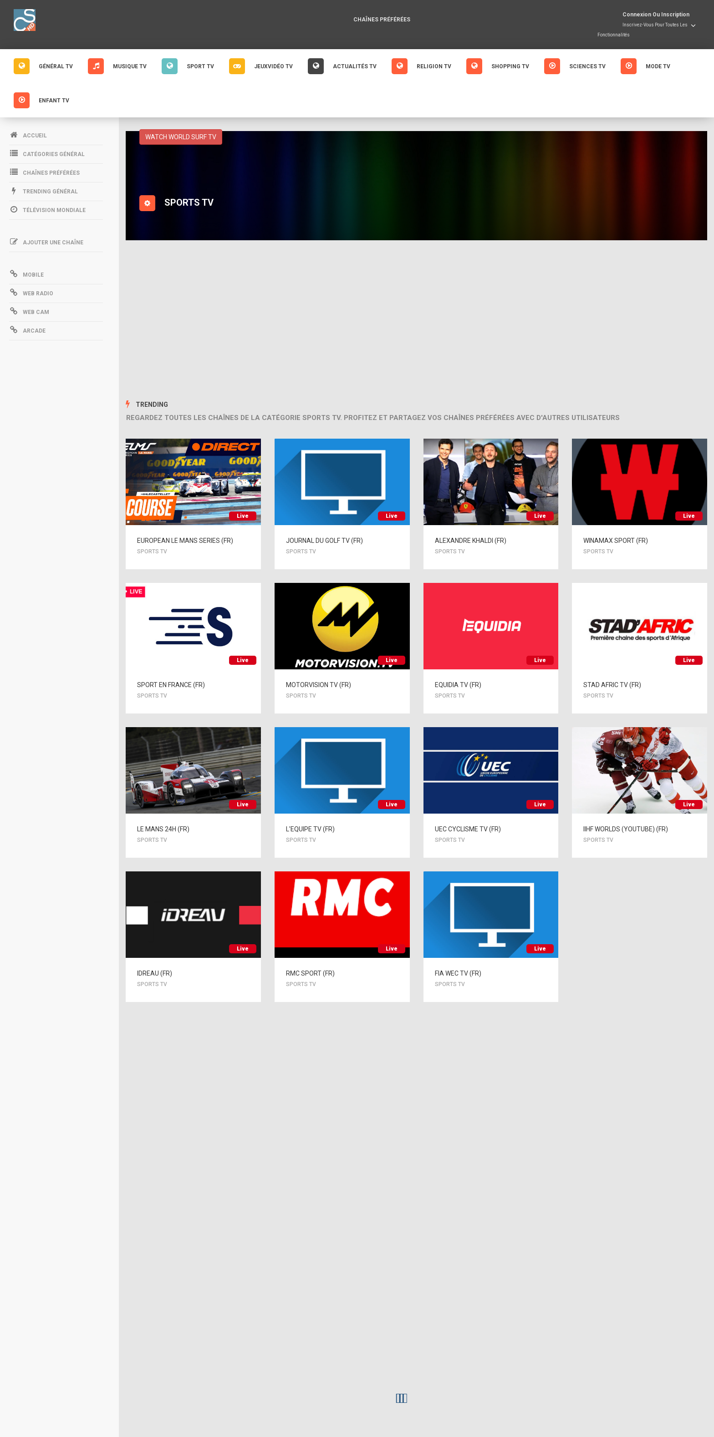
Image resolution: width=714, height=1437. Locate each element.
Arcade (27, 330)
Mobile (26, 274)
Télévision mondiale (47, 209)
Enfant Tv (41, 100)
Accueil (28, 135)
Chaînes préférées (381, 19)
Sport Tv (188, 66)
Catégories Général (47, 153)
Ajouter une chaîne (46, 242)
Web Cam (29, 311)
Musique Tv (117, 66)
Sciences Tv (575, 66)
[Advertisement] (417, 322)
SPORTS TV (154, 551)
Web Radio (31, 292)
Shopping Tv (497, 66)
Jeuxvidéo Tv (261, 66)
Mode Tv (645, 66)
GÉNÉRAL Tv (43, 66)
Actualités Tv (342, 66)
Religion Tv (421, 66)
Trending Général (43, 191)
